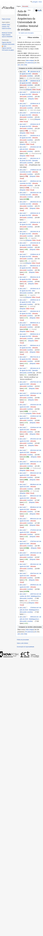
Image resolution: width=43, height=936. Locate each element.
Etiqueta (28, 89)
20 (35, 62)
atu (21, 81)
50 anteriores (29, 62)
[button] (29, 37)
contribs (29, 76)
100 (18, 65)
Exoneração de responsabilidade (25, 646)
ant (24, 71)
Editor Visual (36, 89)
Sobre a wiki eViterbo (22, 643)
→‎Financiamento (35, 153)
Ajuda (39, 10)
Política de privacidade (23, 639)
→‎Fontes (33, 131)
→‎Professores (35, 468)
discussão (23, 76)
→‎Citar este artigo (33, 78)
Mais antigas (30, 60)
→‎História (33, 142)
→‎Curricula (34, 187)
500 (25, 65)
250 (22, 65)
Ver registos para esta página (26, 32)
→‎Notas (31, 119)
